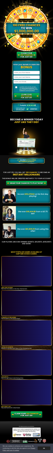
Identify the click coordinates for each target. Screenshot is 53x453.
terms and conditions (28, 88)
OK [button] (44, 448)
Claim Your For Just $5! (26, 96)
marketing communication (27, 90)
